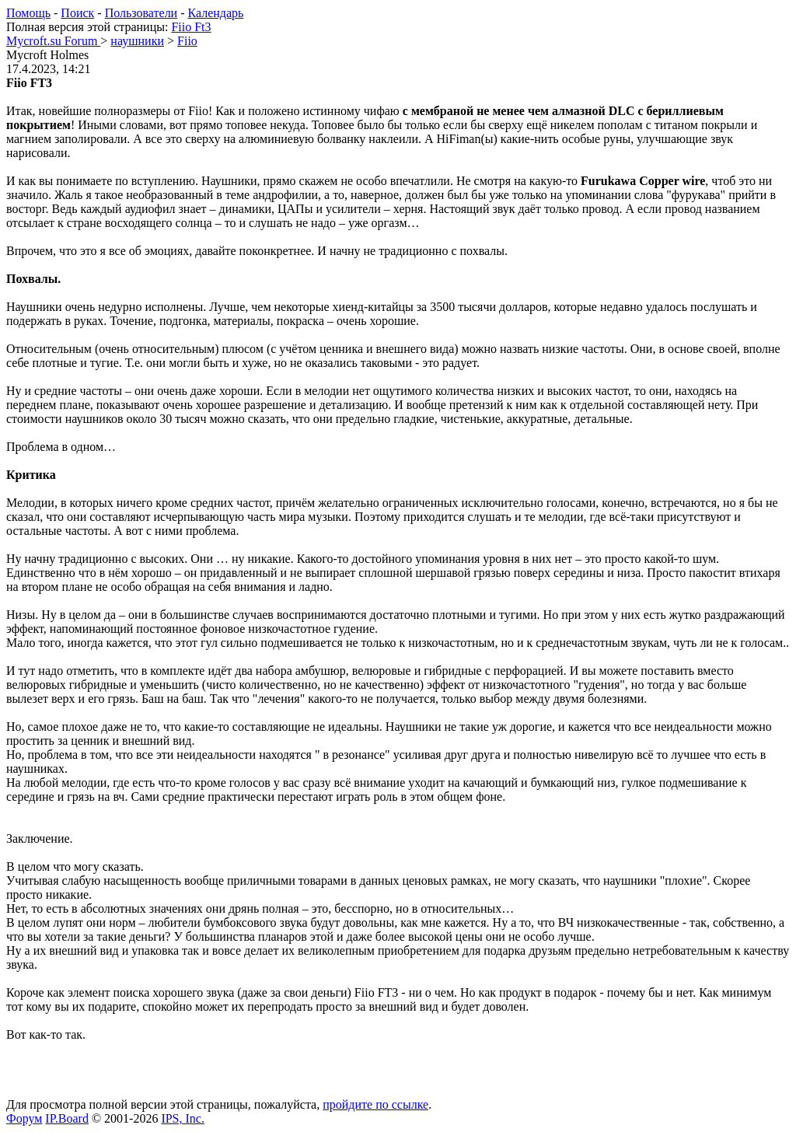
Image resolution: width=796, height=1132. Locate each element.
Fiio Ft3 (191, 26)
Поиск (77, 12)
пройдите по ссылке (375, 1104)
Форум (24, 1118)
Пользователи (141, 12)
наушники (137, 40)
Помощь (28, 12)
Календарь (216, 12)
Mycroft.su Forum (53, 40)
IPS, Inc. (182, 1118)
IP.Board (67, 1118)
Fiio (187, 40)
